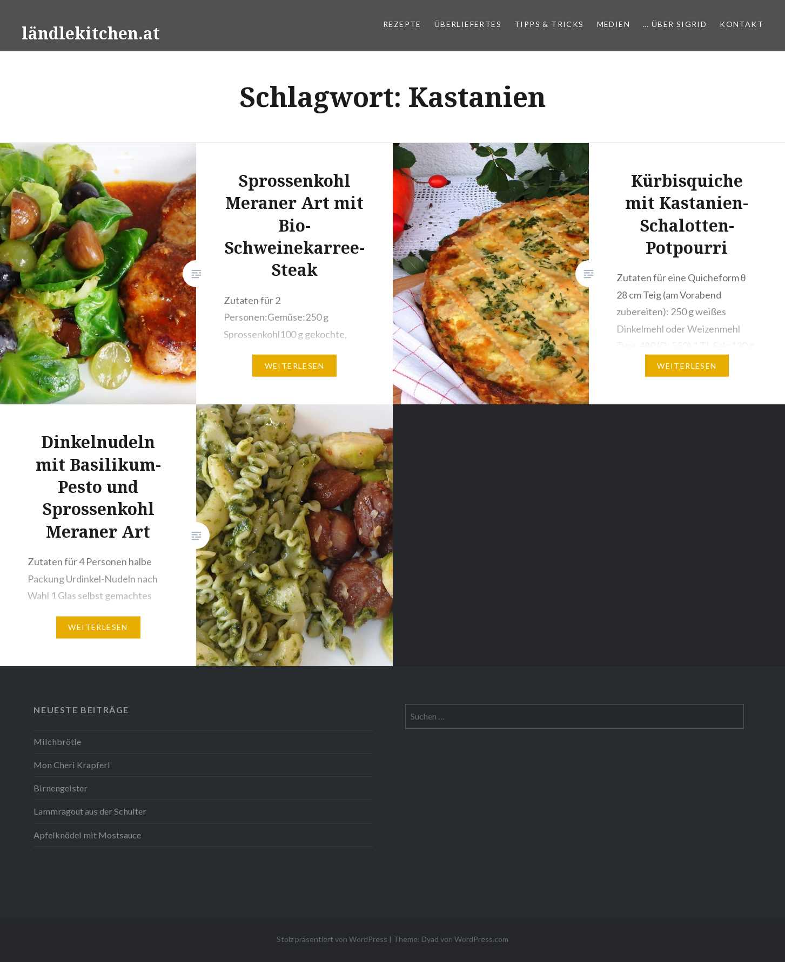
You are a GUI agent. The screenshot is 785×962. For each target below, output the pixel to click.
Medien (613, 24)
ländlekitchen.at (91, 33)
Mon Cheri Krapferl (71, 765)
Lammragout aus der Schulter (89, 811)
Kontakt (741, 24)
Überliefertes (467, 24)
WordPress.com (481, 939)
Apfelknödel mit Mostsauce (87, 835)
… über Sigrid (675, 24)
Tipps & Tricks (549, 24)
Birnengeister (60, 788)
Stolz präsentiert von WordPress (332, 939)
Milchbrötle (57, 741)
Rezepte (402, 24)
